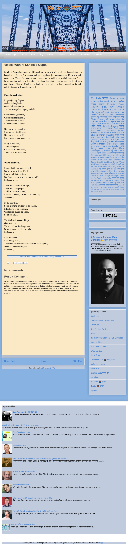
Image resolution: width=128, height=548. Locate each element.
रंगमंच (112, 185)
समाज (93, 183)
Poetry (113, 98)
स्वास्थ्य (100, 173)
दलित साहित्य (113, 171)
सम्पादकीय (116, 117)
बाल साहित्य (103, 121)
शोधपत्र (104, 109)
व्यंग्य (122, 117)
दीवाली (107, 185)
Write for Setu (96, 351)
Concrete (94, 155)
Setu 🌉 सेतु (64, 8)
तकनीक (102, 185)
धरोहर (93, 126)
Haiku (121, 144)
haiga (111, 180)
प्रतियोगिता (94, 164)
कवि (111, 115)
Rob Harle (106, 124)
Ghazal (117, 121)
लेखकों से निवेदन (96, 342)
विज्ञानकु (93, 148)
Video (121, 162)
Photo (99, 160)
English (96, 98)
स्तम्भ (112, 107)
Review (94, 107)
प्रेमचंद (113, 153)
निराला (110, 167)
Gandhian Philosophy (100, 139)
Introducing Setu (19, 445)
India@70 (102, 155)
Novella (107, 150)
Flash (116, 128)
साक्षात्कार (94, 133)
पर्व (123, 167)
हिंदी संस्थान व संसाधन (98, 364)
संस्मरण (99, 128)
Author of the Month (106, 130)
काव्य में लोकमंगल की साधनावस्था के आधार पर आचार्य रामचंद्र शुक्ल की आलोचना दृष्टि (39, 459)
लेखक (93, 104)
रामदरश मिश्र (95, 171)
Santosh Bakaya (110, 126)
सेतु (41, 55)
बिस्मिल (121, 148)
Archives (98, 55)
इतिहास (109, 155)
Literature (104, 171)
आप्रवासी (121, 173)
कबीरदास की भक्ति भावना (21, 485)
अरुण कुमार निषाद (98, 146)
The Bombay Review (99, 329)
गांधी (109, 157)
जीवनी (97, 142)
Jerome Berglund (105, 137)
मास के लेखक (94, 191)
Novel (113, 139)
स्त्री (110, 160)
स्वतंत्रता (107, 176)
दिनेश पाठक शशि (118, 124)
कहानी (106, 101)
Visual (105, 173)
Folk (92, 185)
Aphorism (98, 183)
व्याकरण (96, 180)
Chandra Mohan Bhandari (102, 135)
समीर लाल (120, 133)
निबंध (105, 128)
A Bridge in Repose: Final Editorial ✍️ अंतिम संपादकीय (104, 238)
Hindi (93, 101)
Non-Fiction (108, 162)
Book (121, 104)
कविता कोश (95, 368)
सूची (106, 119)
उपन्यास (93, 176)
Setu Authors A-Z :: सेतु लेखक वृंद (25, 412)
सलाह (96, 173)
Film (106, 180)
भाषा (122, 139)
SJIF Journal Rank (98, 347)
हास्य (108, 169)
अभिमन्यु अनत (113, 173)
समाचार (110, 128)
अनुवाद (110, 117)
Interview (94, 121)
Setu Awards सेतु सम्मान (21, 432)
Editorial (111, 104)
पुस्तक (101, 104)
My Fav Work (96, 178)
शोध (122, 121)
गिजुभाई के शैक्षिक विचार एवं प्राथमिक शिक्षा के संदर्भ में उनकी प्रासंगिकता (35, 511)
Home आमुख (11, 55)
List (92, 112)
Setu (33, 55)
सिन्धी (105, 160)
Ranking (113, 183)
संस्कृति (100, 164)
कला (114, 155)
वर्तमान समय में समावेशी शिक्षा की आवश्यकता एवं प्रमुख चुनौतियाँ (32, 498)
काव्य (122, 98)
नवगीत (122, 178)
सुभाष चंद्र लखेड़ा (113, 142)
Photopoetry (98, 189)
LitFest (113, 169)
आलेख (100, 101)
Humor (121, 176)
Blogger (101, 543)
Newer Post (9, 361)
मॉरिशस (121, 164)
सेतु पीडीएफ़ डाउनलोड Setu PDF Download (107, 338)
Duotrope (95, 316)
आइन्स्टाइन (106, 164)
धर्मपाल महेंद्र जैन (117, 119)
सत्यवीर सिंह (120, 153)
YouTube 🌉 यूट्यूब (98, 382)
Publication (102, 167)
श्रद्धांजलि (121, 157)
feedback (111, 187)
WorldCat (95, 325)
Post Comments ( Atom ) (48, 368)
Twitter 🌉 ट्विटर (97, 386)
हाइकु (101, 180)
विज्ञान (99, 153)
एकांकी (117, 187)
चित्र (92, 142)
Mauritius (94, 169)
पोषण (114, 148)
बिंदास (99, 126)
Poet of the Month (109, 189)
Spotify (94, 390)
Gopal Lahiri (96, 124)
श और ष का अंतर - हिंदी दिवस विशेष (24, 472)
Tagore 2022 (106, 153)
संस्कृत (108, 146)
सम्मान (101, 148)
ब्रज (122, 183)
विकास (116, 185)
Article (120, 107)
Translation (119, 115)
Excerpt (110, 121)
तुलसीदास (117, 180)
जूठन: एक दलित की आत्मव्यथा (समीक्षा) (23, 524)
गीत (99, 133)
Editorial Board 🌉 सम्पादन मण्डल (103, 360)
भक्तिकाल (121, 171)
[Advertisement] (107, 77)
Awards (73, 55)
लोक (92, 173)
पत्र (118, 139)
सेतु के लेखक (95, 355)
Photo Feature (97, 119)
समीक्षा (121, 101)
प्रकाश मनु (103, 115)
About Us (85, 55)
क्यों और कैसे (115, 164)
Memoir (120, 130)
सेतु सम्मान (117, 167)
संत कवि (94, 167)
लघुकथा (93, 117)
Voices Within (116, 109)
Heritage (114, 176)
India (104, 107)
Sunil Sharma (111, 112)
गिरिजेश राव (115, 178)
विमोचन (101, 176)
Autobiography (97, 150)
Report (115, 162)
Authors (61, 55)
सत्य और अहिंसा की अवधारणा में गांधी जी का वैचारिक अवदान (20, 425)
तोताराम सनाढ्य (119, 189)
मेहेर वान (120, 137)
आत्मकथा (103, 142)
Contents (95, 109)
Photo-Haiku (103, 187)
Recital (97, 185)
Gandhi (100, 162)
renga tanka (106, 178)
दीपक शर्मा (103, 117)
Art (98, 117)
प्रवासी (109, 144)
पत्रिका (122, 187)
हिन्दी (105, 98)
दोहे (100, 169)
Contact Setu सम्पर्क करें (100, 373)
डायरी (118, 183)
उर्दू (112, 150)
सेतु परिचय (94, 377)
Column (114, 157)
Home (44, 361)
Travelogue (103, 157)
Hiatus (50, 55)
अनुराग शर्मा (100, 112)
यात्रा (115, 150)
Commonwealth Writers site (102, 320)
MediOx (94, 333)
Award (93, 160)
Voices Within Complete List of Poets (34, 257)
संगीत (92, 189)
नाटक (104, 169)
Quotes (106, 183)
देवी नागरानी (105, 133)
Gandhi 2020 (118, 146)
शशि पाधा (113, 133)
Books (24, 55)
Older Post (77, 361)
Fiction (114, 101)
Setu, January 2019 (57, 257)
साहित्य (115, 144)
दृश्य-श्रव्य (120, 169)
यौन (92, 180)
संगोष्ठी (100, 191)
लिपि (122, 180)
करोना (108, 148)
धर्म (98, 176)
